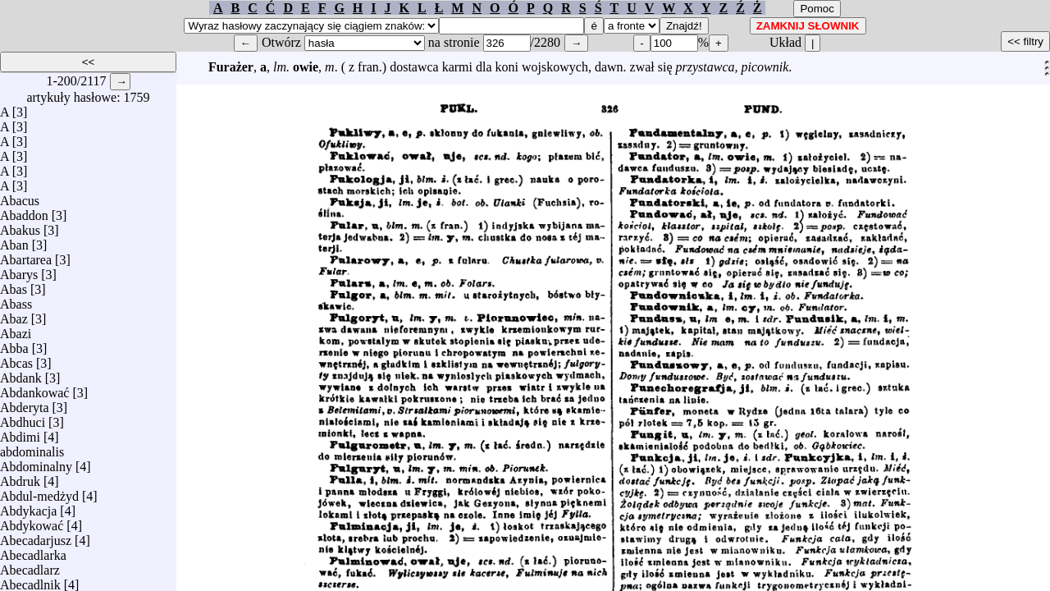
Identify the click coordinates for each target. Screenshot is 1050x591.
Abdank (21, 374)
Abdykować (31, 522)
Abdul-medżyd (39, 492)
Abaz (14, 315)
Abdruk (20, 477)
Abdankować (34, 389)
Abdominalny (36, 463)
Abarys (19, 270)
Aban (14, 241)
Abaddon (24, 211)
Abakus (20, 226)
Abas (13, 285)
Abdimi (20, 433)
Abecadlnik (30, 581)
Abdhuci (22, 418)
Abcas (16, 359)
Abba (14, 344)
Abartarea (26, 256)
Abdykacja (28, 507)
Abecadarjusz (35, 536)
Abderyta (24, 403)
